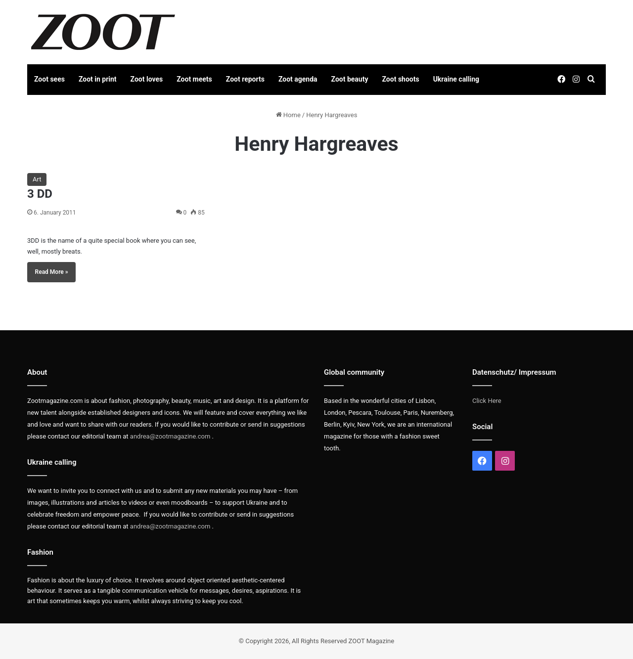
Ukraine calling (456, 79)
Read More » (51, 271)
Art (37, 179)
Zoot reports (245, 79)
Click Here (486, 400)
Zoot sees (49, 79)
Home (288, 115)
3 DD (39, 194)
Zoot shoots (400, 79)
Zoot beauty (349, 79)
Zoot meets (194, 79)
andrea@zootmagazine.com (170, 436)
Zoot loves (147, 79)
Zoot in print (98, 79)
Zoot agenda (297, 79)
